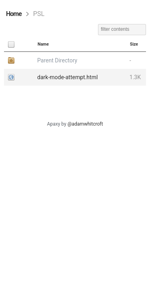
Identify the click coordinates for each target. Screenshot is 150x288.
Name (43, 44)
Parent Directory (57, 60)
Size (134, 44)
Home (14, 14)
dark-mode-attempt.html (67, 77)
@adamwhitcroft (85, 124)
